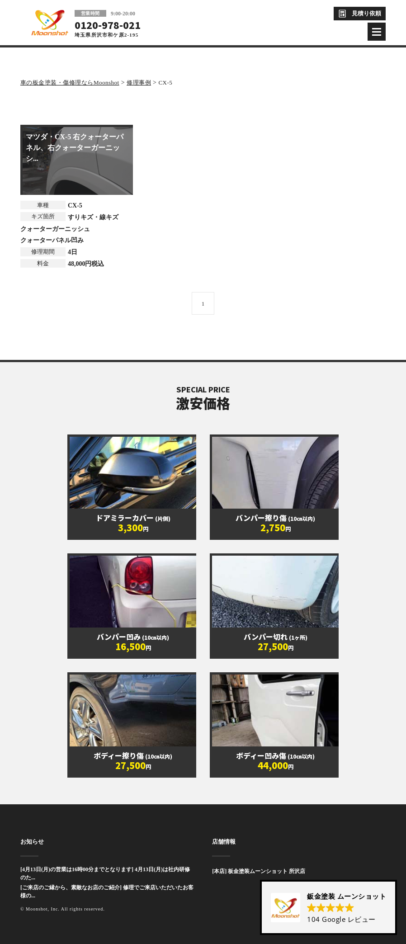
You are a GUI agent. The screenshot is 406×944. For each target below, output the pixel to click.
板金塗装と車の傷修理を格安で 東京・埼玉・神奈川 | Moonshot (49, 22)
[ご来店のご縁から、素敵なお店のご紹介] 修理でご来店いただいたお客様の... (107, 891)
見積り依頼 (366, 13)
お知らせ (32, 841)
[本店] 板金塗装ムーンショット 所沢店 (258, 871)
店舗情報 (224, 841)
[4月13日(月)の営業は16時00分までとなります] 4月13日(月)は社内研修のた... (105, 873)
